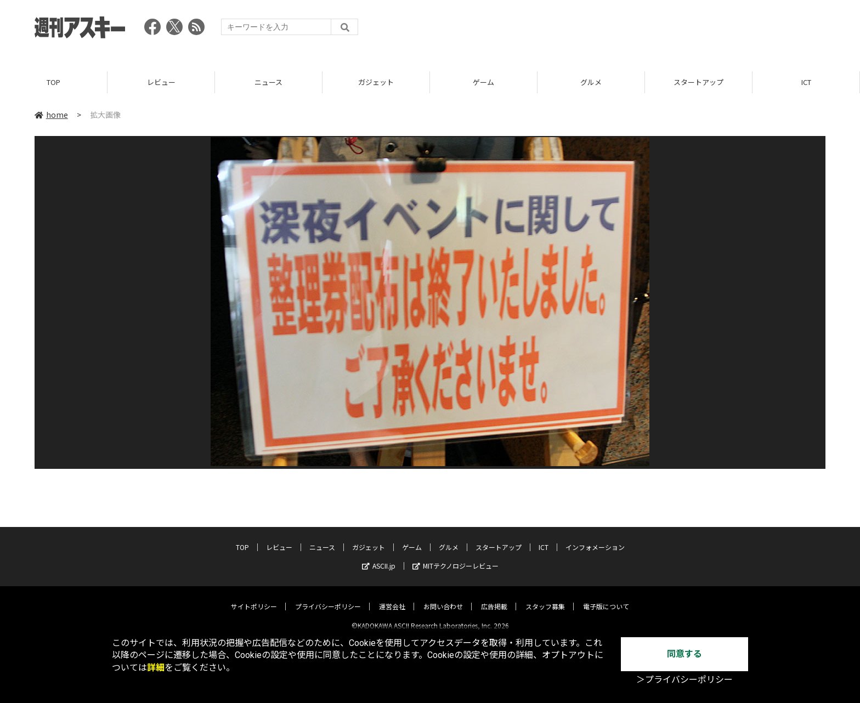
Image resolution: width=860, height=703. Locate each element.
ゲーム (483, 82)
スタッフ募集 (545, 597)
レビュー (161, 82)
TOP (53, 82)
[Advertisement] (625, 30)
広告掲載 (494, 597)
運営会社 (392, 597)
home (51, 114)
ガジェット (376, 82)
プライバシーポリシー (328, 597)
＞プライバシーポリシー (684, 679)
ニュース (268, 82)
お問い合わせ (443, 597)
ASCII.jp (378, 557)
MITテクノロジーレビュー (455, 557)
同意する (684, 654)
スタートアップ (698, 82)
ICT (806, 82)
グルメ (591, 82)
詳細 (156, 667)
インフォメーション (595, 538)
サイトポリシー (254, 597)
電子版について (606, 597)
